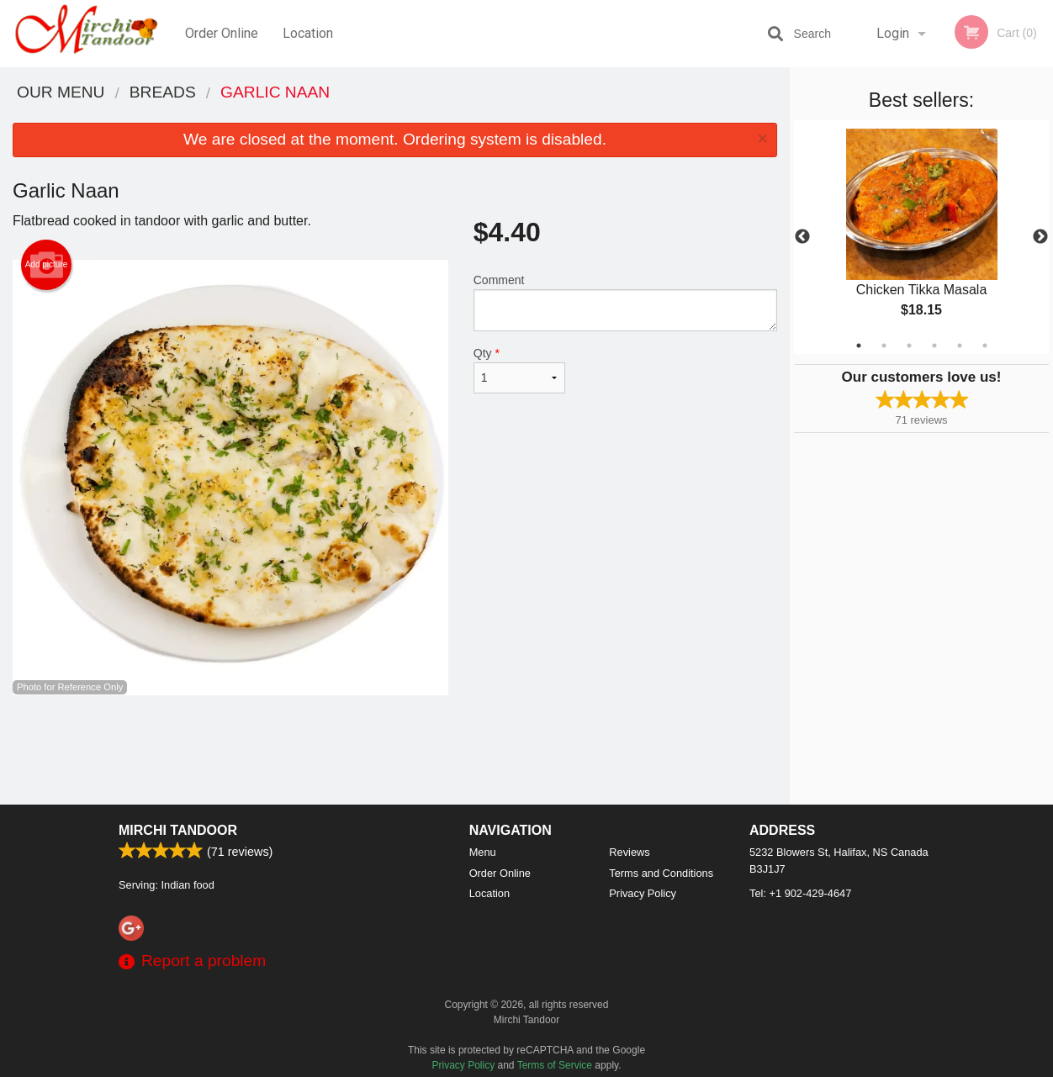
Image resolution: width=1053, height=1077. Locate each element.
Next (1040, 237)
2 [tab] (884, 345)
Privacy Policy (642, 893)
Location (308, 33)
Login (892, 33)
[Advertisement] (395, 750)
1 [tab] (858, 345)
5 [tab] (959, 345)
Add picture (46, 265)
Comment (625, 302)
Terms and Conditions (661, 873)
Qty (520, 369)
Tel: (800, 893)
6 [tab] (984, 345)
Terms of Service (554, 1065)
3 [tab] (909, 345)
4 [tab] (934, 345)
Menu (482, 852)
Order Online (221, 33)
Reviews (629, 852)
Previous (802, 237)
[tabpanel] (921, 237)
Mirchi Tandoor (178, 830)
